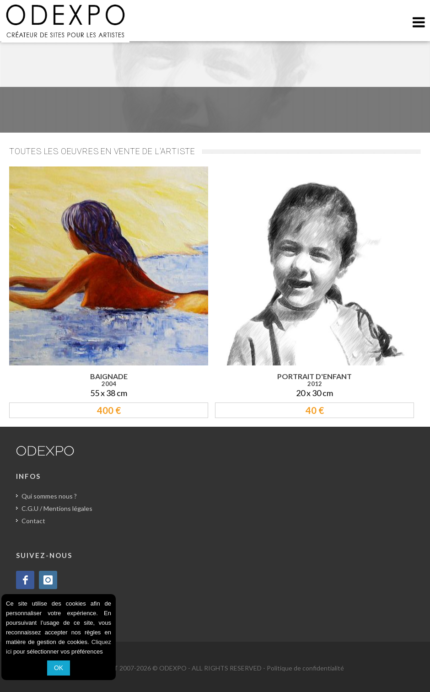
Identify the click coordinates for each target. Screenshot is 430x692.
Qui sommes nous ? (49, 496)
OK (58, 667)
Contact (33, 521)
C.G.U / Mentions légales (57, 508)
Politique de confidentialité (305, 668)
